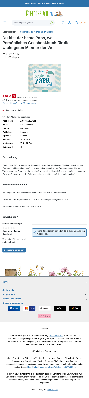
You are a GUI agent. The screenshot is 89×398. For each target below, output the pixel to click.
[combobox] (30, 23)
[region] (44, 78)
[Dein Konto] (69, 23)
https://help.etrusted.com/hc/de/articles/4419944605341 (51, 367)
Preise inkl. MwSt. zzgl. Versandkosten (19, 103)
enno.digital (53, 390)
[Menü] (4, 22)
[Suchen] (52, 23)
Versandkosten (56, 336)
